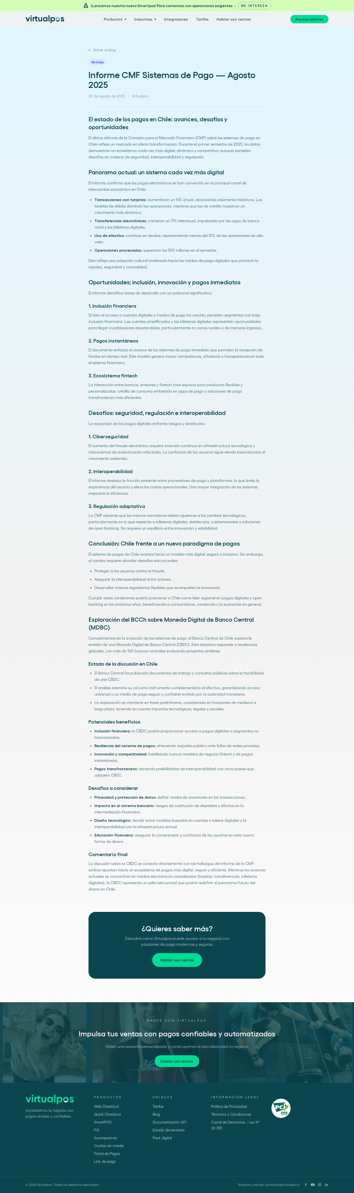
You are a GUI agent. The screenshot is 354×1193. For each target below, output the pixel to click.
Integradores (176, 19)
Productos (115, 19)
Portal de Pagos (107, 1153)
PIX (96, 1130)
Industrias (145, 19)
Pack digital (162, 1138)
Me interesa (254, 5)
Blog (156, 1114)
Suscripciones (105, 1138)
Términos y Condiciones (231, 1114)
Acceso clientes (309, 19)
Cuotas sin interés (109, 1145)
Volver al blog (102, 50)
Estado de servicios (169, 1130)
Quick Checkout (107, 1114)
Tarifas (202, 19)
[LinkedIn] (326, 1185)
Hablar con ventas (234, 19)
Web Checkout (106, 1106)
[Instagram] (320, 1185)
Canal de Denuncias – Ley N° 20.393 (235, 1125)
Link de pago (105, 1161)
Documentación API (169, 1122)
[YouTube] (313, 1185)
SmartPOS (103, 1122)
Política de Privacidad (229, 1106)
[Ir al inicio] (45, 19)
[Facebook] (306, 1185)
